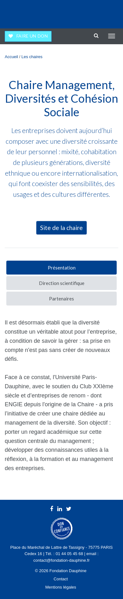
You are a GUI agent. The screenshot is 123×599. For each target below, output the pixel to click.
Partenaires (61, 298)
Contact (61, 579)
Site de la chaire (61, 227)
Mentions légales (60, 587)
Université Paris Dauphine (91, 12)
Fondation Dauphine (22, 12)
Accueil (11, 56)
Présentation (62, 267)
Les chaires (32, 56)
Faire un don (32, 36)
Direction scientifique (61, 283)
